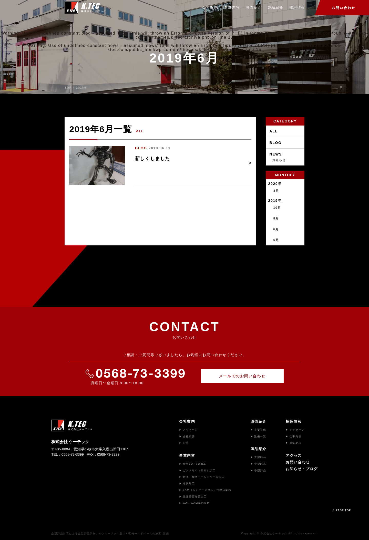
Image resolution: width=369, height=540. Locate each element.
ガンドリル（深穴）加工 (197, 470)
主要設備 (258, 429)
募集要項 (293, 442)
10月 (277, 208)
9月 (276, 218)
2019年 (81, 87)
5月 (276, 240)
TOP (68, 87)
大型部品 (258, 457)
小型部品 (258, 470)
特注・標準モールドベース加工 (201, 476)
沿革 (184, 442)
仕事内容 (293, 436)
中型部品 (258, 463)
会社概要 (187, 436)
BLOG (141, 148)
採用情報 (297, 7)
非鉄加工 (187, 483)
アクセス (294, 455)
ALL (274, 131)
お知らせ (279, 160)
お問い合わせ (298, 462)
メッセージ (188, 429)
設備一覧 (258, 436)
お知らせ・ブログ (302, 469)
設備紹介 (254, 7)
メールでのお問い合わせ (242, 376)
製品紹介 (275, 7)
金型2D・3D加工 (192, 463)
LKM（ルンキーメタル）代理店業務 (205, 490)
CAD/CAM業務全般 (194, 503)
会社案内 (210, 7)
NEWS (276, 154)
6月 (276, 229)
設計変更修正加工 (193, 496)
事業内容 (232, 7)
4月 (276, 191)
